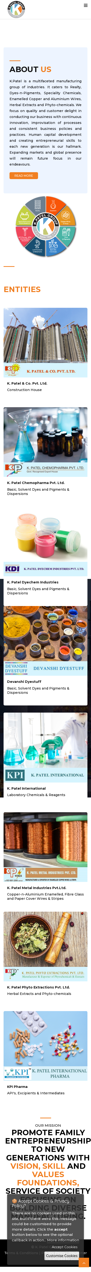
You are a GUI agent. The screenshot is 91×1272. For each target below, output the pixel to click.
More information (63, 1240)
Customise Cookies (61, 1255)
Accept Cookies (64, 1247)
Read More (23, 175)
